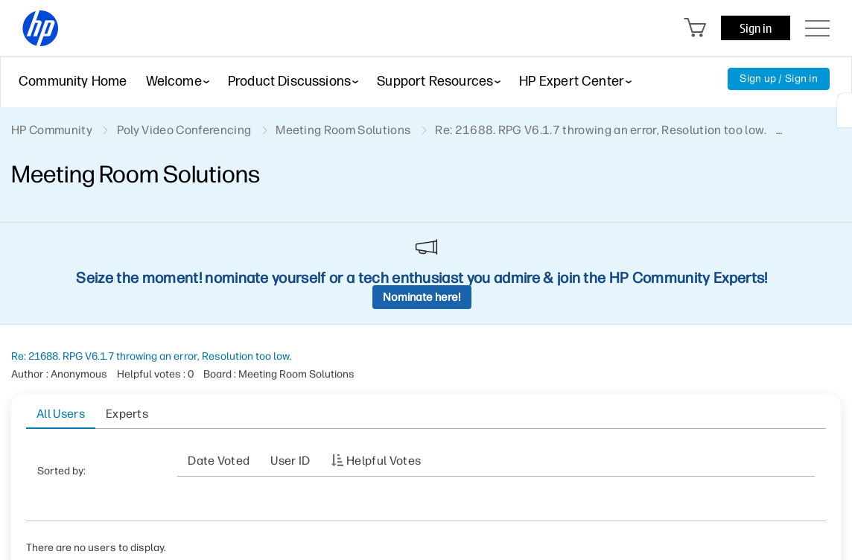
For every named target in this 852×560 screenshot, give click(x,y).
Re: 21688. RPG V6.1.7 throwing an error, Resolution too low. (151, 356)
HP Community (51, 130)
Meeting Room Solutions (343, 130)
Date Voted (218, 461)
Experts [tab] (127, 414)
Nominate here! (422, 297)
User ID (290, 461)
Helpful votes (383, 461)
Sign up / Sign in (779, 78)
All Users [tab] (60, 414)
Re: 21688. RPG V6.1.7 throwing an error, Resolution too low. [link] (600, 130)
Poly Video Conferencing (184, 130)
